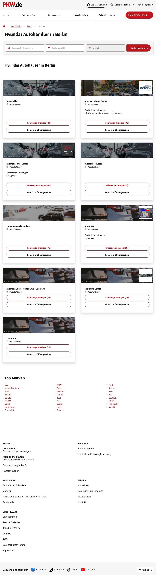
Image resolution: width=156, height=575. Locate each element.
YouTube (92, 567)
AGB (5, 537)
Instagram (59, 567)
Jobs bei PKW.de (12, 526)
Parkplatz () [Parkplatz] (145, 4)
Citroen (60, 394)
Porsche (60, 410)
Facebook (41, 567)
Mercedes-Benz (12, 388)
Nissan (8, 394)
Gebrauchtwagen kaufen (15, 465)
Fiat (110, 394)
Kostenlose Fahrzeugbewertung (94, 454)
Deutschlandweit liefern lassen (40, 458)
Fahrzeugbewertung (80, 15)
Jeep (59, 407)
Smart (111, 401)
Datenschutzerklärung (14, 542)
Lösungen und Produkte (90, 490)
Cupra (59, 404)
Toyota (8, 397)
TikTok (76, 567)
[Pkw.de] (4, 26)
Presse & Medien (12, 521)
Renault (60, 391)
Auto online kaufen (107, 15)
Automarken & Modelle (14, 485)
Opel (59, 388)
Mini (59, 397)
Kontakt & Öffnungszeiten (39, 130)
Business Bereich (96, 4)
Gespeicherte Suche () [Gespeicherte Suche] (122, 4)
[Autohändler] (16, 26)
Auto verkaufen (86, 449)
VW (6, 385)
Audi (7, 391)
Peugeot (112, 397)
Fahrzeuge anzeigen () (39, 123)
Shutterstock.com (27, 94)
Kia (58, 401)
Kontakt (82, 501)
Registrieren (84, 496)
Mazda (8, 401)
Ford (111, 385)
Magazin (7, 490)
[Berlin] (29, 26)
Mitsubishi (113, 404)
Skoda (111, 388)
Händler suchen (137, 48)
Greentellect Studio (14, 94)
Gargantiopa (12, 219)
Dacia (7, 404)
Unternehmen (10, 516)
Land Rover (10, 407)
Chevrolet (9, 410)
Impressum (8, 548)
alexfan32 (89, 219)
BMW (59, 385)
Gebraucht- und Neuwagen (40, 450)
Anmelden (83, 485)
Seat (111, 391)
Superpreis (8, 501)
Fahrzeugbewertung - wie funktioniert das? (25, 496)
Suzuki (112, 407)
